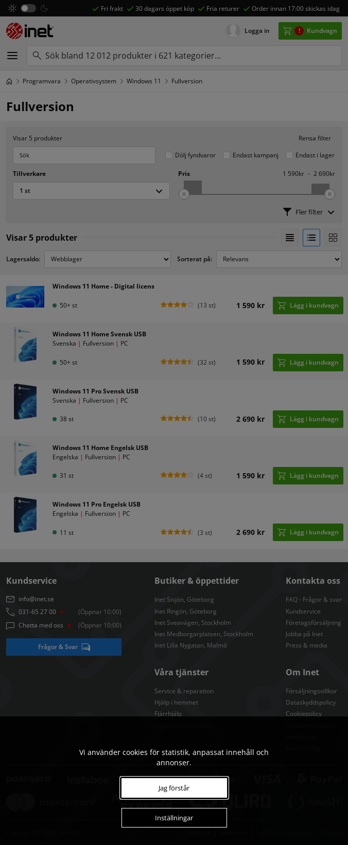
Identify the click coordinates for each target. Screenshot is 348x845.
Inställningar (174, 817)
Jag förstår (174, 788)
